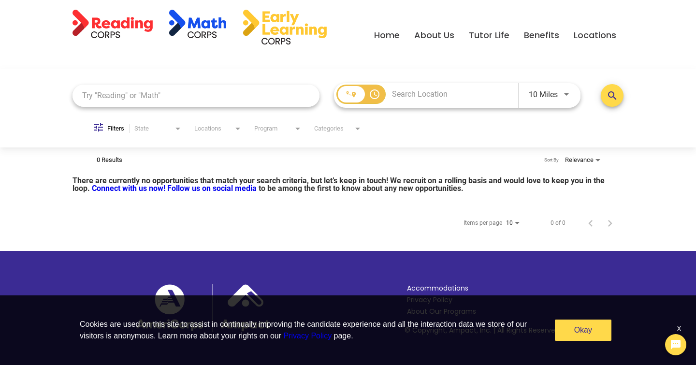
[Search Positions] (612, 95)
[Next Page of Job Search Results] (610, 223)
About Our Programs (441, 311)
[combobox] (196, 95)
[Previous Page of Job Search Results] (590, 223)
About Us (434, 35)
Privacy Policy (429, 300)
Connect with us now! (129, 188)
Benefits (541, 35)
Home (387, 35)
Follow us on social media (213, 188)
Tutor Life (489, 35)
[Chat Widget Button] (675, 344)
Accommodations (437, 288)
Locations (595, 35)
